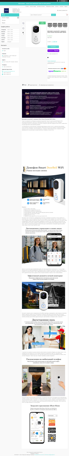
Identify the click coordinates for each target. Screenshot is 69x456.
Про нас (56, 6)
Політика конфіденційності (50, 454)
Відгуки (66, 6)
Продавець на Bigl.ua (34, 453)
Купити (54, 46)
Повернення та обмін (50, 6)
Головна (27, 6)
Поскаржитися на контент (39, 454)
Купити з (54, 50)
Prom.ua (40, 452)
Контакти (61, 6)
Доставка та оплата (41, 6)
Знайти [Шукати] (53, 14)
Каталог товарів (33, 6)
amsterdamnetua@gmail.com (9, 71)
